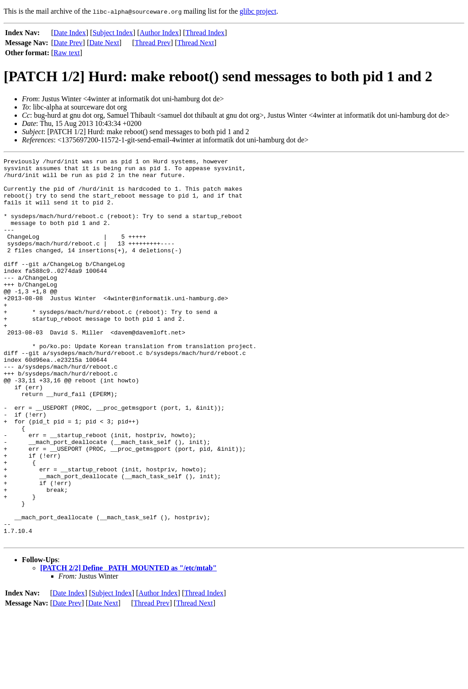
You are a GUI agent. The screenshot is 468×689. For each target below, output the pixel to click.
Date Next (104, 43)
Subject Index (113, 33)
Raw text (66, 53)
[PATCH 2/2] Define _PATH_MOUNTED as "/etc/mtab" (128, 644)
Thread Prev (153, 43)
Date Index (69, 33)
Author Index (159, 33)
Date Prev (68, 43)
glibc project (258, 11)
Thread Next (195, 43)
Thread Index (205, 33)
